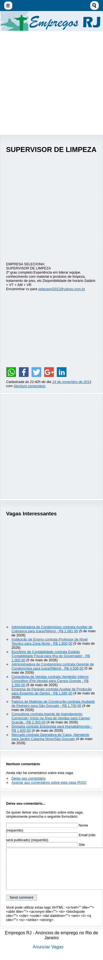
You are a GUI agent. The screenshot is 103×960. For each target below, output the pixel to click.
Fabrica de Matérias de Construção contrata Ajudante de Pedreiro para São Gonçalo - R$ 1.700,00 (53, 703)
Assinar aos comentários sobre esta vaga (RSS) (49, 782)
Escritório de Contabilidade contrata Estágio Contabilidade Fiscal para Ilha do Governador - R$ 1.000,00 (51, 656)
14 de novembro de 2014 (71, 382)
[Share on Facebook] (24, 372)
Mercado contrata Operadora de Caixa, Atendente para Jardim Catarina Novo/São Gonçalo (50, 737)
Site (45, 845)
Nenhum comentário (29, 386)
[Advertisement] (51, 83)
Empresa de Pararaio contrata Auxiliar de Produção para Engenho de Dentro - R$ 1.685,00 (52, 691)
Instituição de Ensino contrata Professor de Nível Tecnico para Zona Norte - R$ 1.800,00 (50, 641)
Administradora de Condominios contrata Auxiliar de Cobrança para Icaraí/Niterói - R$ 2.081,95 (52, 629)
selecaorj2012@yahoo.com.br (61, 289)
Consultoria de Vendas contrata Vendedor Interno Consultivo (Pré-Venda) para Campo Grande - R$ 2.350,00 (50, 681)
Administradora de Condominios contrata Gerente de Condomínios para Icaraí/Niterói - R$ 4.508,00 (53, 666)
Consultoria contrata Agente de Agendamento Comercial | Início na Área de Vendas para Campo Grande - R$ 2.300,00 (51, 718)
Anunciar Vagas (48, 947)
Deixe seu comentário (29, 778)
